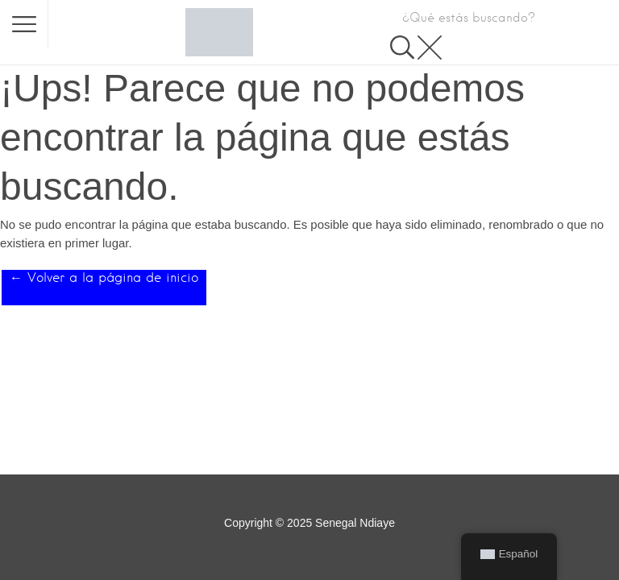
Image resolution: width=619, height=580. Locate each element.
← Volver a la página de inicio (104, 277)
